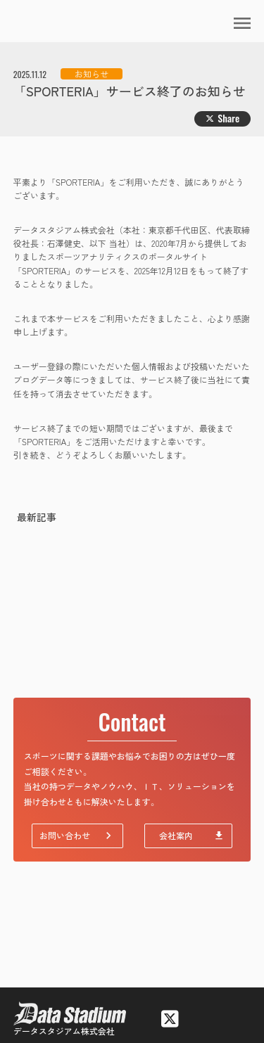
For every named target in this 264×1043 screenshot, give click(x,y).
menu (242, 23)
